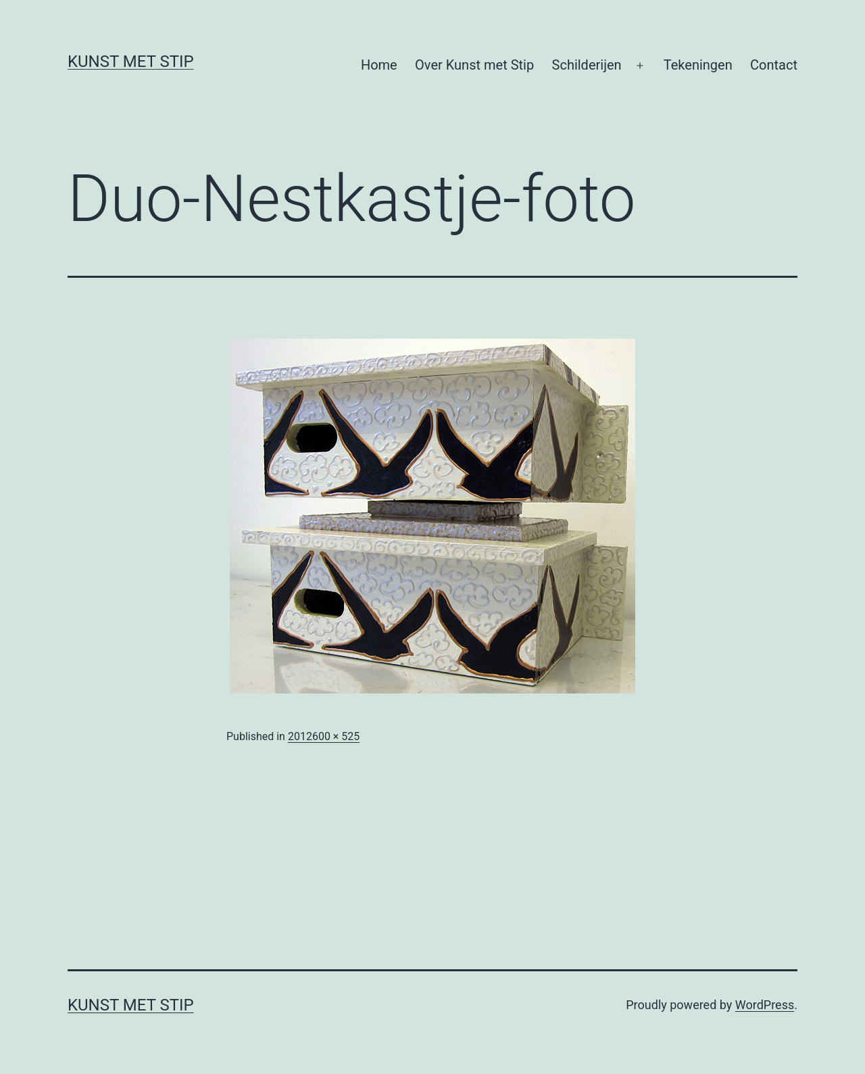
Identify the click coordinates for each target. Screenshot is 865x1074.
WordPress (764, 1005)
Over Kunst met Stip (474, 65)
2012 (300, 736)
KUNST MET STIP (131, 61)
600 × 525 (336, 736)
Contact (773, 65)
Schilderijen (587, 65)
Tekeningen (698, 65)
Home (379, 65)
